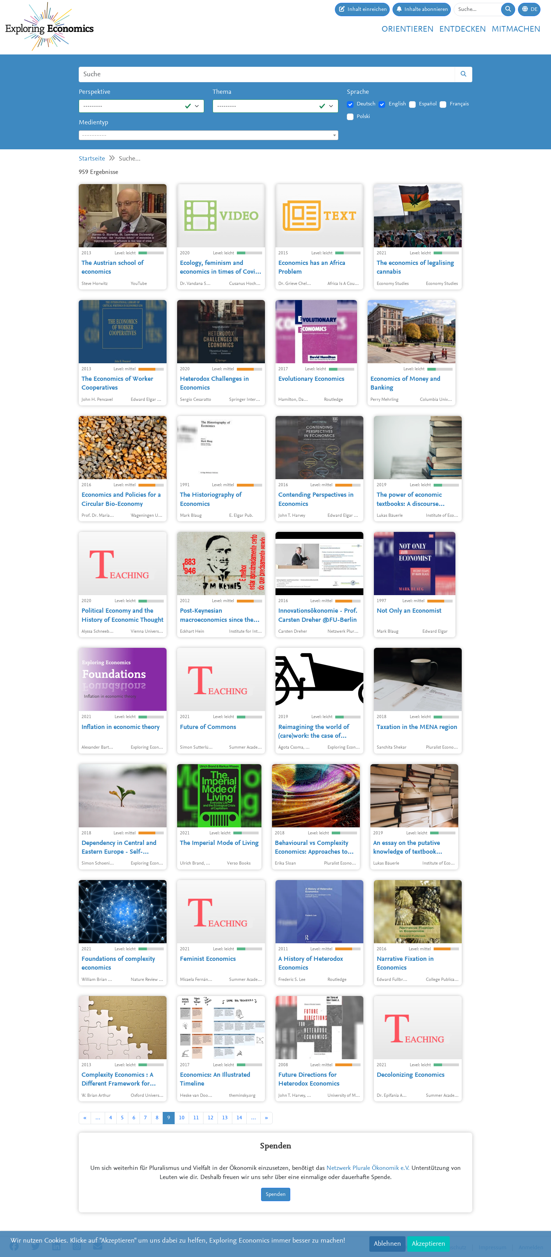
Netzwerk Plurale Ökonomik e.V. (368, 1168)
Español (428, 104)
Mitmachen (516, 29)
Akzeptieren (428, 1244)
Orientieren (408, 29)
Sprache (358, 92)
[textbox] (208, 136)
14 (239, 1118)
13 (225, 1118)
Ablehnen (387, 1244)
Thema (222, 92)
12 (210, 1118)
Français (459, 104)
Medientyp (93, 122)
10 (181, 1118)
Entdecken (462, 29)
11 (196, 1118)
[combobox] (208, 135)
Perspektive (94, 92)
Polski (363, 116)
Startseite (92, 159)
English (397, 104)
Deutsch (366, 104)
